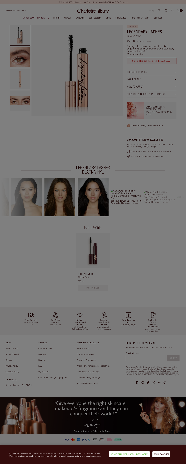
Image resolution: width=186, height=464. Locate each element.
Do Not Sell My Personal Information (129, 454)
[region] (93, 454)
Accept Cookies (161, 454)
